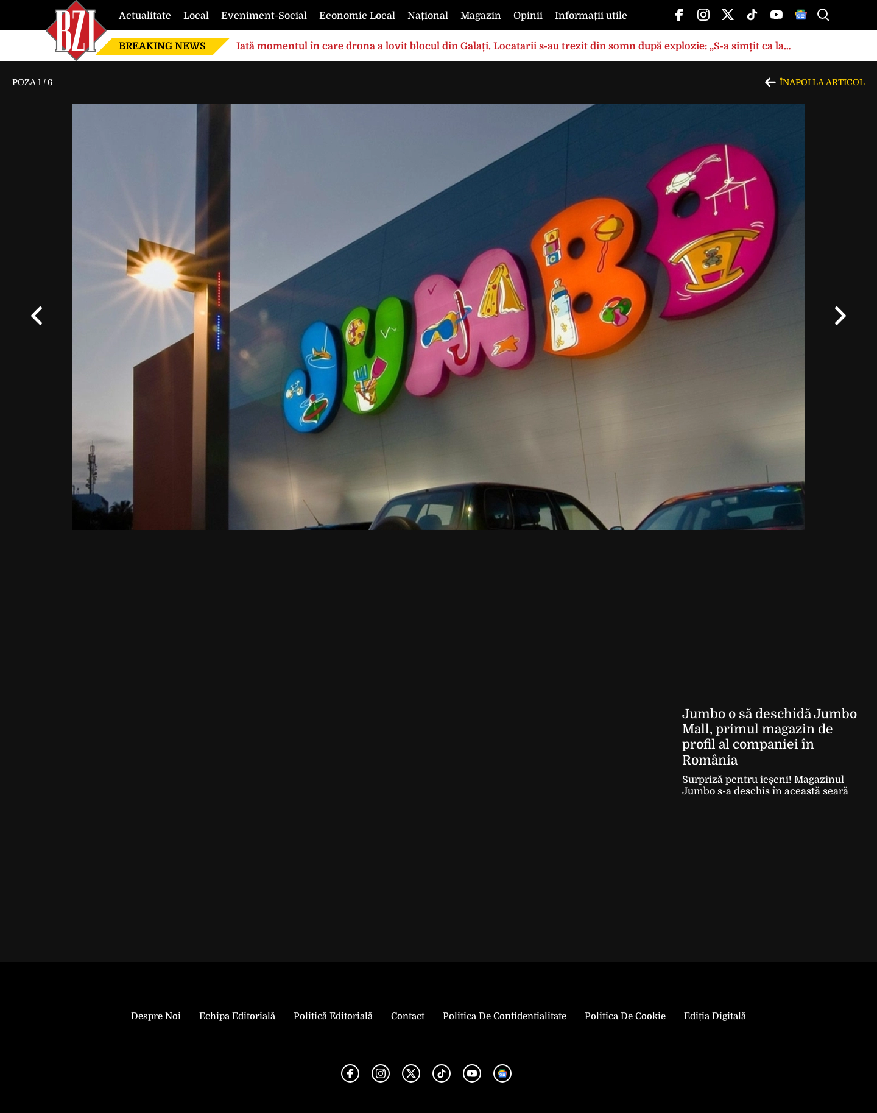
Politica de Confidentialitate (504, 1016)
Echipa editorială (237, 1016)
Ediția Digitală (715, 1016)
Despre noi (156, 1016)
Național (427, 15)
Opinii (528, 15)
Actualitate (145, 15)
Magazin (480, 15)
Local (196, 15)
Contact (407, 1016)
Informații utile (591, 15)
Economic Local (357, 15)
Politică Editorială (333, 1016)
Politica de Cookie (625, 1016)
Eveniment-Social (264, 15)
